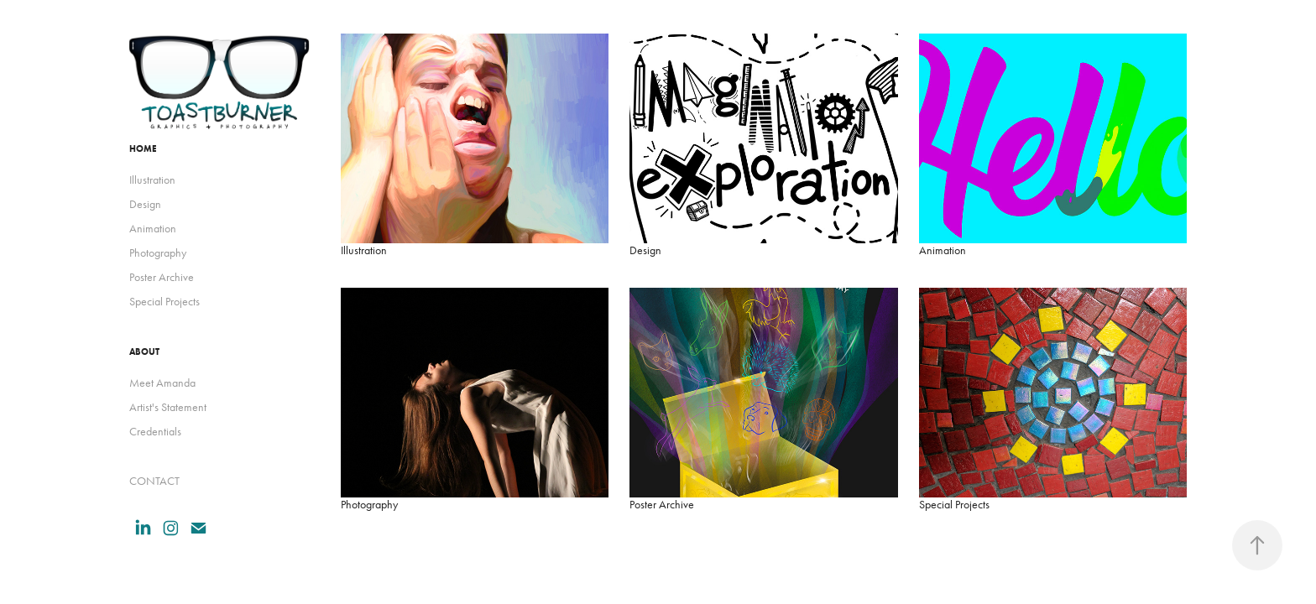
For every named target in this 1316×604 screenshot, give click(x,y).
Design (145, 204)
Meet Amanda (162, 383)
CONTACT (154, 481)
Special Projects (164, 301)
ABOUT (144, 351)
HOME (143, 148)
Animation (152, 228)
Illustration (152, 180)
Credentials (155, 431)
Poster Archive (161, 277)
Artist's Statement (167, 407)
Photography (157, 253)
